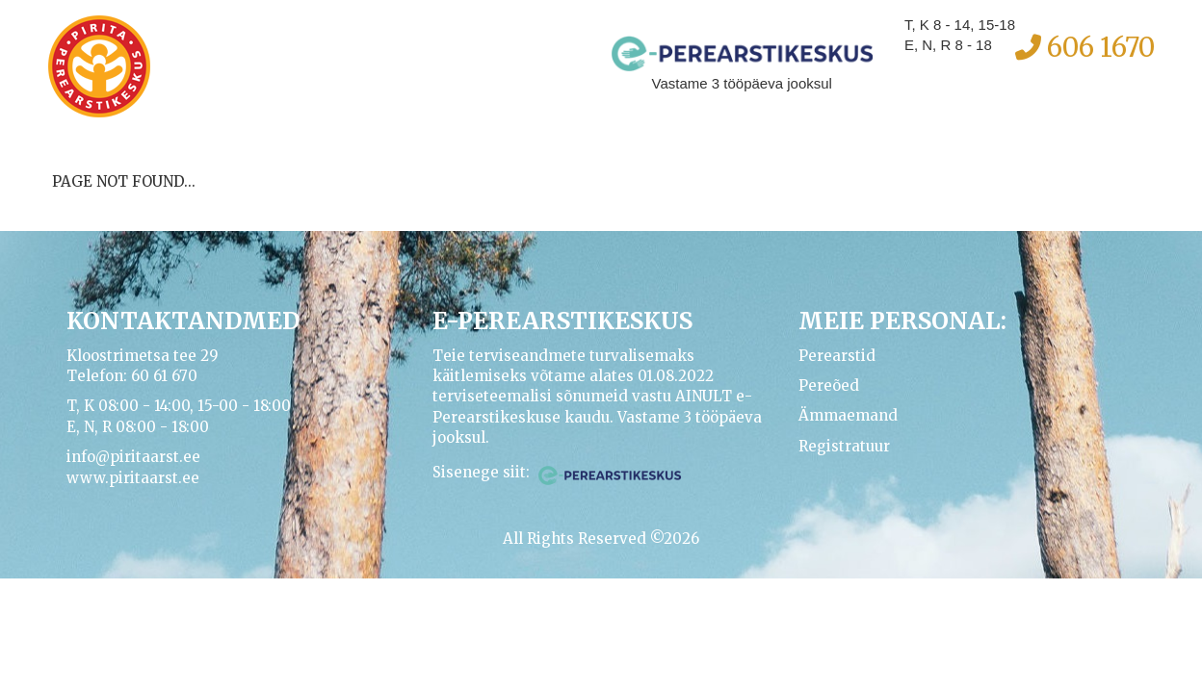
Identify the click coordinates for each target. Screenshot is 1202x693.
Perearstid (836, 355)
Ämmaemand (848, 415)
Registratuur (844, 446)
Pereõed (828, 385)
